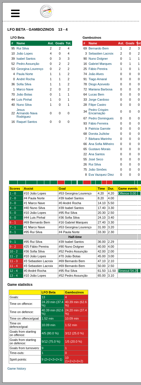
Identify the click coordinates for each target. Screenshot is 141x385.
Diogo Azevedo (99, 84)
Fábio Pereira (98, 69)
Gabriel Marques (100, 63)
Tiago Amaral (98, 79)
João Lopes (24, 53)
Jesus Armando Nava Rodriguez (26, 113)
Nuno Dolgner (98, 58)
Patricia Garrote (99, 128)
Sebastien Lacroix (101, 53)
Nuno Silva (23, 104)
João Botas (24, 94)
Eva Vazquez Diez (101, 174)
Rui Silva (22, 48)
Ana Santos (97, 154)
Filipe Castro (97, 104)
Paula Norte (24, 74)
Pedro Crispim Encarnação (98, 111)
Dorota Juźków (99, 133)
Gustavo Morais (99, 149)
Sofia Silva (23, 84)
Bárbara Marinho (100, 138)
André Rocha (25, 79)
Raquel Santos (26, 121)
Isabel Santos (25, 58)
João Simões (98, 169)
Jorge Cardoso (99, 99)
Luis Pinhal (24, 99)
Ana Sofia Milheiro (101, 144)
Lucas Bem (96, 94)
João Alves (96, 74)
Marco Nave (24, 89)
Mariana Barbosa (100, 89)
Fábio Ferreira (98, 123)
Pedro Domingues (101, 118)
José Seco (96, 159)
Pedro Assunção (27, 63)
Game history (16, 368)
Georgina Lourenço (29, 69)
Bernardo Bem (99, 48)
